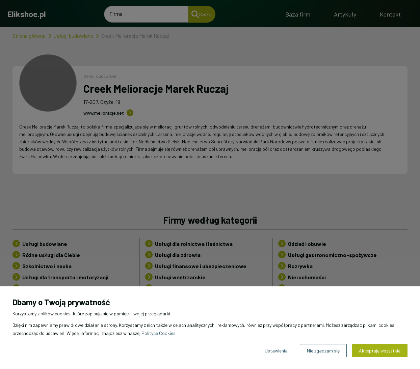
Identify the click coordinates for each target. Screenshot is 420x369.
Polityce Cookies (158, 333)
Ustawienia (276, 350)
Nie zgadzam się (323, 350)
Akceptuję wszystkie (379, 350)
